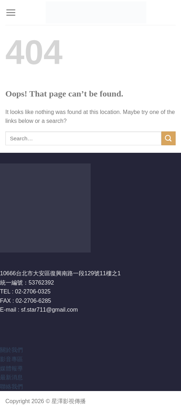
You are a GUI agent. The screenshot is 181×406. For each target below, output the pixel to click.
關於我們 (11, 350)
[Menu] (10, 12)
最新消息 (11, 377)
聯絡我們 (11, 387)
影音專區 (11, 359)
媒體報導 (11, 368)
